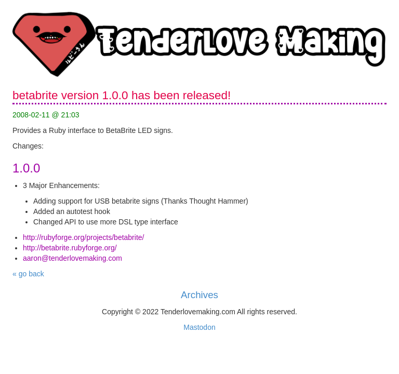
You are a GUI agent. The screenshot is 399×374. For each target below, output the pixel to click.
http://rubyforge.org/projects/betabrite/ (83, 237)
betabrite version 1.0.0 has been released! (121, 95)
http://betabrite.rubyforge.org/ (70, 248)
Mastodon (199, 327)
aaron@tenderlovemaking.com (72, 258)
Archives (199, 294)
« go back (28, 274)
